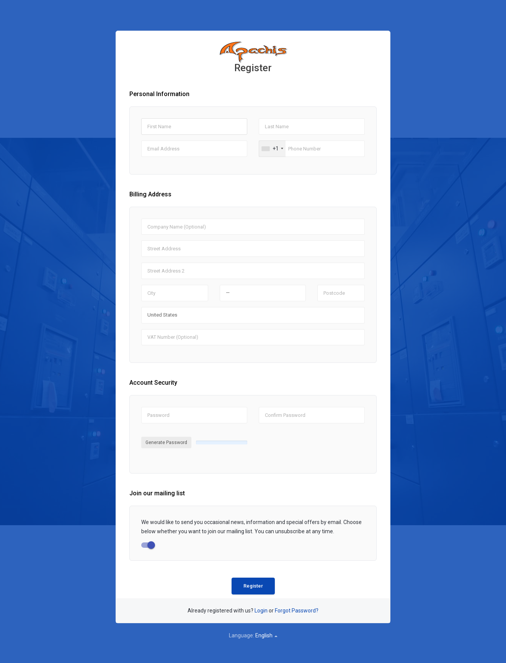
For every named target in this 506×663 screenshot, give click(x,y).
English (266, 635)
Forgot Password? (296, 610)
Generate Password (166, 442)
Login (261, 610)
